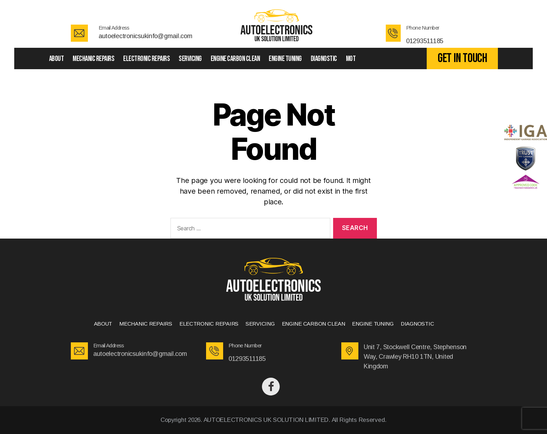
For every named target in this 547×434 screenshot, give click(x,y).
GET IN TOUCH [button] (462, 58)
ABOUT (56, 58)
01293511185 (424, 41)
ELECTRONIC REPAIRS (146, 58)
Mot (351, 58)
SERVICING (190, 58)
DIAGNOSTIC (324, 58)
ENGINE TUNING (285, 58)
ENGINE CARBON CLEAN (235, 58)
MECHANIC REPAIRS (93, 58)
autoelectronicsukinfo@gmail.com (146, 36)
